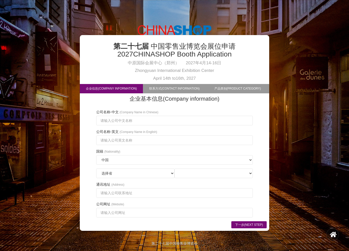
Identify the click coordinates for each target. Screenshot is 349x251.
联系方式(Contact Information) (174, 88)
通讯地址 (110, 184)
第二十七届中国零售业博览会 (174, 243)
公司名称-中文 (127, 112)
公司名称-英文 (126, 132)
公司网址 (110, 204)
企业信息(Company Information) (111, 88)
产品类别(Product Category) (237, 88)
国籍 (108, 151)
